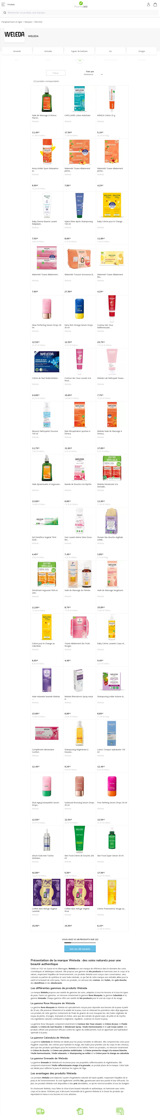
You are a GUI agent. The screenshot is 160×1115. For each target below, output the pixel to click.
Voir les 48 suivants (80, 949)
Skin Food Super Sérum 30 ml (110, 855)
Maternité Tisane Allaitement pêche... (77, 169)
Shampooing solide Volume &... (111, 696)
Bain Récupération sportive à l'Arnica (77, 432)
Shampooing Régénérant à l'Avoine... (76, 750)
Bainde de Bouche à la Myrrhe (78, 484)
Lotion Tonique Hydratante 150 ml (111, 750)
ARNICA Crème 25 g (106, 115)
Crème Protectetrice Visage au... (111, 908)
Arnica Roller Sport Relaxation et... (45, 169)
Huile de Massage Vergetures (110, 590)
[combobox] (80, 13)
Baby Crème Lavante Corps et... (111, 643)
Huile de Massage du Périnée (77, 590)
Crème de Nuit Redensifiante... (45, 378)
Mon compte (148, 4)
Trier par (90, 71)
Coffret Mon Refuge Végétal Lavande (44, 909)
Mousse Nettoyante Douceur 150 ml (45, 432)
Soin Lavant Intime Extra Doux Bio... (78, 538)
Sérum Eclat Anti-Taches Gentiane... (43, 856)
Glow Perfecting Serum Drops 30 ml (46, 326)
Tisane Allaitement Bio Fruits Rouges (77, 644)
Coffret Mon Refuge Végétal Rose (77, 909)
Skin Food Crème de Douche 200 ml (79, 856)
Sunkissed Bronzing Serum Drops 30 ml (79, 803)
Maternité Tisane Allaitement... (45, 274)
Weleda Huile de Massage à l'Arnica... (109, 432)
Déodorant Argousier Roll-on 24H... (45, 591)
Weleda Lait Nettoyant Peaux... (111, 378)
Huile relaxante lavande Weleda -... (46, 697)
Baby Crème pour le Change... (110, 221)
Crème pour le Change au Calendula (43, 644)
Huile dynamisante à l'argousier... (46, 484)
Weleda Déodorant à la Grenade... (107, 485)
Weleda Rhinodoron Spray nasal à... (79, 697)
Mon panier (155, 5)
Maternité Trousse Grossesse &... (79, 274)
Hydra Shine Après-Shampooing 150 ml (79, 222)
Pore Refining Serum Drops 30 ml (112, 802)
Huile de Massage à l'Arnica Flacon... (44, 116)
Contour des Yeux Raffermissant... (105, 326)
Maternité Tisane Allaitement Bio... (110, 275)
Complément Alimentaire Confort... (43, 750)
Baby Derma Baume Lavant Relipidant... (44, 222)
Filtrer (56, 73)
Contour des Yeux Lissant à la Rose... (78, 379)
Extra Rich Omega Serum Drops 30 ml (79, 326)
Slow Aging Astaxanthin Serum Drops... (45, 803)
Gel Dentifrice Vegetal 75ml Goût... (44, 538)
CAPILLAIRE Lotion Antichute (77, 115)
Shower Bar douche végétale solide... (110, 538)
